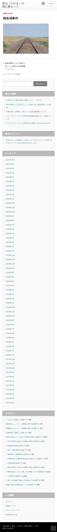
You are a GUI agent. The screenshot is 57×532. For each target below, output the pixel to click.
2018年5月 (10, 338)
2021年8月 (10, 168)
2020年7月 (10, 225)
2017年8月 (10, 377)
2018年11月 (10, 312)
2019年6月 (10, 281)
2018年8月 (10, 325)
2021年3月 (10, 190)
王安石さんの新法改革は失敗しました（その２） (24, 100)
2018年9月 (10, 320)
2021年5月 (10, 181)
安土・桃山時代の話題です (17, 450)
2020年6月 (10, 229)
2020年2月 (10, 246)
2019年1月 (10, 303)
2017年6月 (10, 385)
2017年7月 (10, 381)
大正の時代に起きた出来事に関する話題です (24, 441)
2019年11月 (10, 259)
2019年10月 (10, 264)
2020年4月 (10, 238)
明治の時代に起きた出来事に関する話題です (24, 467)
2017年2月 (10, 403)
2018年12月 (10, 307)
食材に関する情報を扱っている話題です (21, 485)
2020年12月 (10, 203)
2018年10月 (10, 316)
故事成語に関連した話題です (17, 433)
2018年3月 (10, 346)
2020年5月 (10, 233)
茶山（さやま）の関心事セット (13, 5)
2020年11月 (10, 207)
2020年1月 (10, 251)
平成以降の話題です (14, 463)
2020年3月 (10, 242)
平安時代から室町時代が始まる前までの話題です (25, 459)
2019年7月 (10, 277)
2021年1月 (10, 199)
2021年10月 (10, 160)
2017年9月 (10, 372)
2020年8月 (10, 220)
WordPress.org (11, 515)
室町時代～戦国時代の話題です (19, 454)
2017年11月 (10, 364)
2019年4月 (10, 290)
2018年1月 (10, 355)
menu (51, 3)
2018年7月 (10, 329)
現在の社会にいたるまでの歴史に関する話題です (24, 437)
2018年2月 (10, 351)
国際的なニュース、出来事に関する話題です (23, 428)
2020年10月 (10, 212)
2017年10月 (10, 368)
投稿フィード (11, 506)
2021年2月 (10, 194)
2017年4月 (10, 394)
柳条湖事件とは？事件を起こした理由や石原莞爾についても (15, 66)
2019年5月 (10, 285)
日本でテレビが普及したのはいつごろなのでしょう (25, 140)
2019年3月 (10, 294)
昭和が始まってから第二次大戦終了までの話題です (26, 472)
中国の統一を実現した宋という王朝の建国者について (26, 112)
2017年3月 (10, 398)
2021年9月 (10, 164)
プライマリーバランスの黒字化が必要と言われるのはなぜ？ (28, 123)
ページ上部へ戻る (53, 528)
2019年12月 (10, 255)
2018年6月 (10, 333)
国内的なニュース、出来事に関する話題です (23, 424)
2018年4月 (10, 342)
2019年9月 (10, 268)
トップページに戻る (12, 74)
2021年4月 (10, 186)
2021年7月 (10, 173)
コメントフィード (12, 510)
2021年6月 (10, 177)
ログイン (9, 502)
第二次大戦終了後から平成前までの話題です (24, 480)
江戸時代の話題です (14, 476)
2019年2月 (10, 299)
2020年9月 (10, 216)
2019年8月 (10, 272)
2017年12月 (10, 359)
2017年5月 (10, 390)
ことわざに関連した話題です (17, 420)
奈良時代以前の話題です (16, 446)
